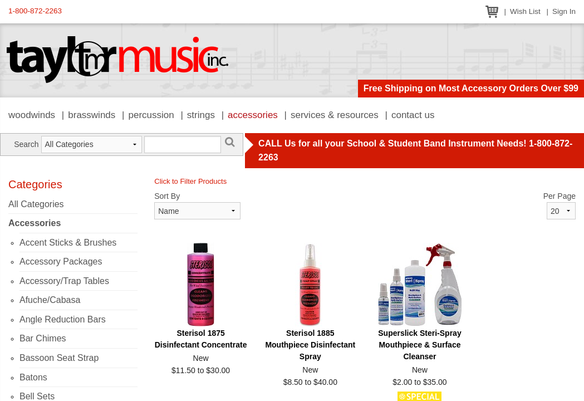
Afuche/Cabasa (49, 300)
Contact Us (413, 115)
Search (26, 144)
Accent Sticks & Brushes (67, 242)
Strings (201, 115)
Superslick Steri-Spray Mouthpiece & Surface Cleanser (419, 345)
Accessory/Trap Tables (64, 281)
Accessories (253, 115)
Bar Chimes (42, 338)
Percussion (151, 115)
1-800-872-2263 (35, 11)
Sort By (167, 196)
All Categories (36, 204)
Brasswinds (91, 115)
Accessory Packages (60, 261)
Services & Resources (335, 115)
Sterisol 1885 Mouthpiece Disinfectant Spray (310, 345)
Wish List (525, 11)
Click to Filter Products (190, 181)
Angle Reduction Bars (62, 319)
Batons (33, 377)
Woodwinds (31, 115)
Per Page (559, 196)
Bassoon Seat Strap (59, 358)
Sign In (564, 11)
